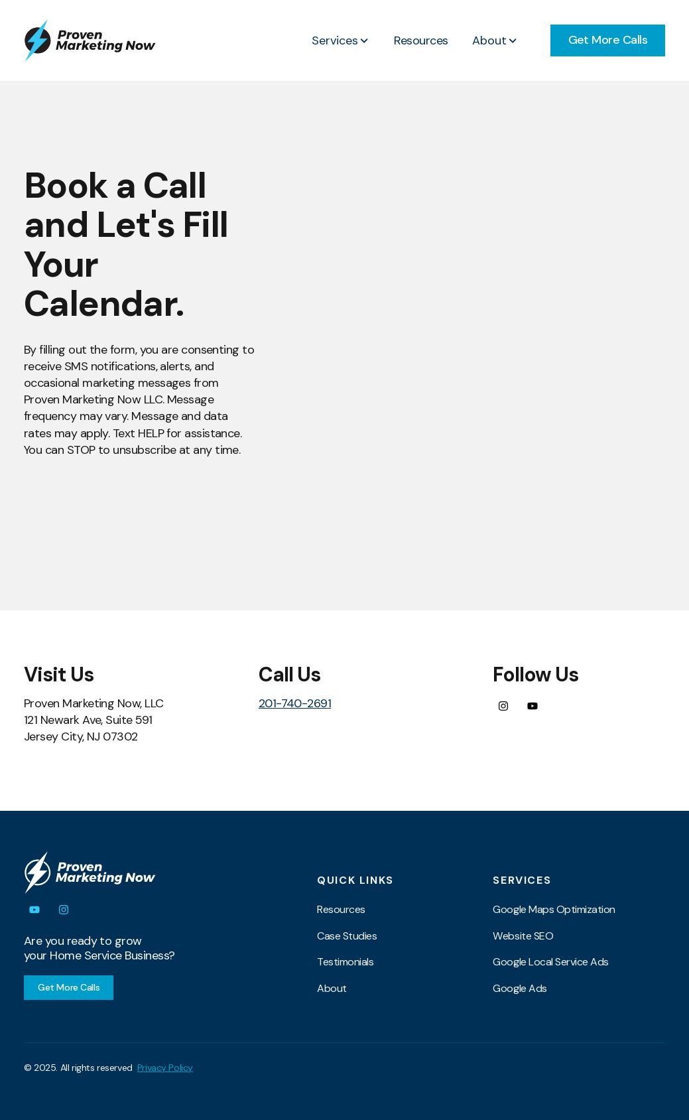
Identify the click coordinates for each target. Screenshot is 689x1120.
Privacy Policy (165, 1068)
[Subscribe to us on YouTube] (532, 706)
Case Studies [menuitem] (347, 936)
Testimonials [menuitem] (345, 962)
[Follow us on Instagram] (503, 706)
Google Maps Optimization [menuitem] (554, 909)
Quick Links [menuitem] (355, 880)
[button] (341, 40)
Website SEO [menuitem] (523, 936)
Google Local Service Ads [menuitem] (550, 962)
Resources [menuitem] (341, 909)
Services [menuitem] (522, 880)
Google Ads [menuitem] (519, 988)
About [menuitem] (332, 988)
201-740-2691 (295, 703)
